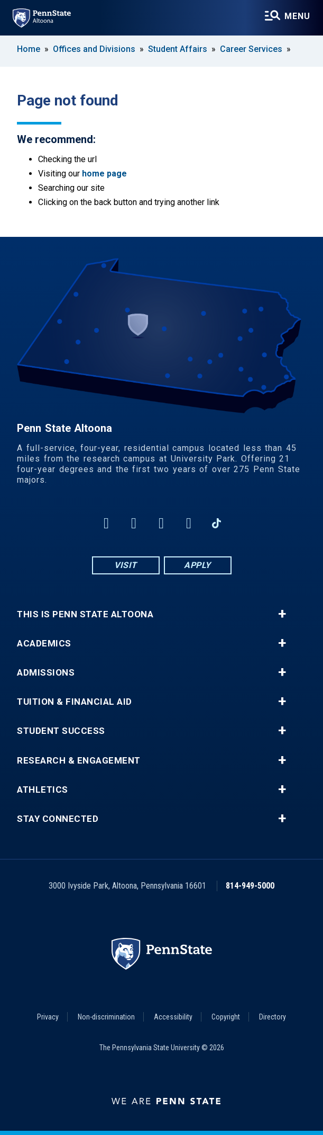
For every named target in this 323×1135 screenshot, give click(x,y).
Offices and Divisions (94, 49)
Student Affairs (177, 49)
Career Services (251, 49)
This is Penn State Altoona (85, 614)
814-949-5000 (250, 886)
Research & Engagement (79, 761)
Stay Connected (57, 819)
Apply (197, 565)
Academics (44, 644)
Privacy (48, 1017)
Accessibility (173, 1017)
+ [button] (282, 614)
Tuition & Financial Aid (74, 702)
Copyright (225, 1017)
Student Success (61, 731)
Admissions (46, 673)
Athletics (42, 790)
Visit (125, 565)
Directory (272, 1017)
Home (28, 49)
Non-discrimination (106, 1017)
